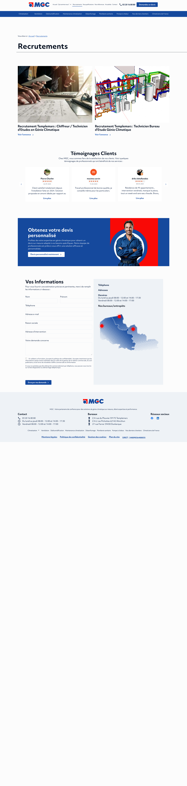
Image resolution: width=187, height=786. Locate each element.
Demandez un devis (147, 4)
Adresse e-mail (32, 313)
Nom (27, 296)
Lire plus (47, 197)
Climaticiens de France (160, 14)
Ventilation (38, 14)
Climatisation (23, 14)
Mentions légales (49, 436)
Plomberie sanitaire (106, 14)
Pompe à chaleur (123, 14)
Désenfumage (91, 14)
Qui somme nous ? (63, 4)
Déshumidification (52, 14)
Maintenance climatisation (72, 14)
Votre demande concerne (37, 339)
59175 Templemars (110, 417)
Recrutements (77, 4)
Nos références (99, 4)
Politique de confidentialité (72, 436)
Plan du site (114, 436)
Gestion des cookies (97, 436)
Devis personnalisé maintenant (46, 253)
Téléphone (30, 304)
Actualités (108, 4)
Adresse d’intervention (35, 331)
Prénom (63, 296)
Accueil (55, 4)
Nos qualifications (88, 4)
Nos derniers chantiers (140, 14)
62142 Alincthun (108, 420)
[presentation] (42, 377)
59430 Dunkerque (106, 423)
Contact (114, 4)
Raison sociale (31, 322)
